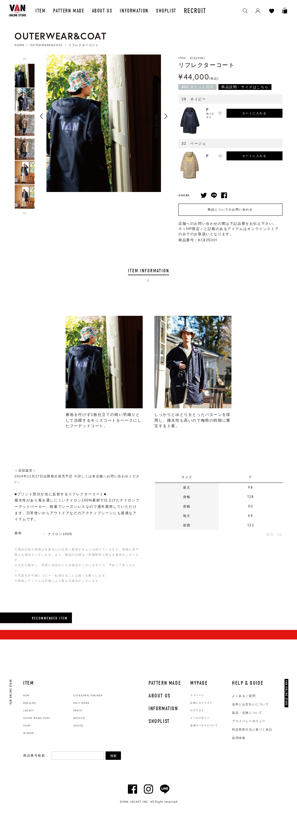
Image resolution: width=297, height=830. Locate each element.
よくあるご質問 (244, 695)
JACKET (28, 710)
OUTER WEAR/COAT (36, 718)
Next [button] (165, 116)
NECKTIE (79, 718)
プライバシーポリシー (249, 721)
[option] (25, 76)
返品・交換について (247, 712)
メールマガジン (200, 718)
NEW (26, 695)
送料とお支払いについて (250, 704)
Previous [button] (41, 116)
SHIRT (27, 725)
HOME (19, 45)
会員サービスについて (204, 725)
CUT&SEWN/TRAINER (88, 695)
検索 (113, 756)
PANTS (77, 710)
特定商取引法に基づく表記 (252, 729)
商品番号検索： (36, 755)
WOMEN (28, 733)
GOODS (78, 725)
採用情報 (238, 738)
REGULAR (29, 703)
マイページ (197, 695)
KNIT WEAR (81, 703)
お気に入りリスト (201, 703)
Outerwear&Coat (46, 45)
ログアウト (197, 710)
